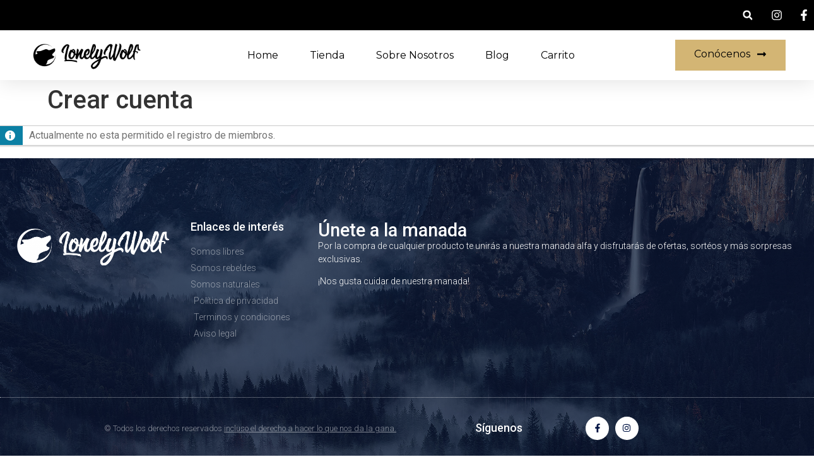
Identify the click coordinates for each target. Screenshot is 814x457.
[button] (747, 15)
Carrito (558, 55)
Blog (497, 55)
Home (262, 55)
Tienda (327, 55)
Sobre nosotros (415, 55)
